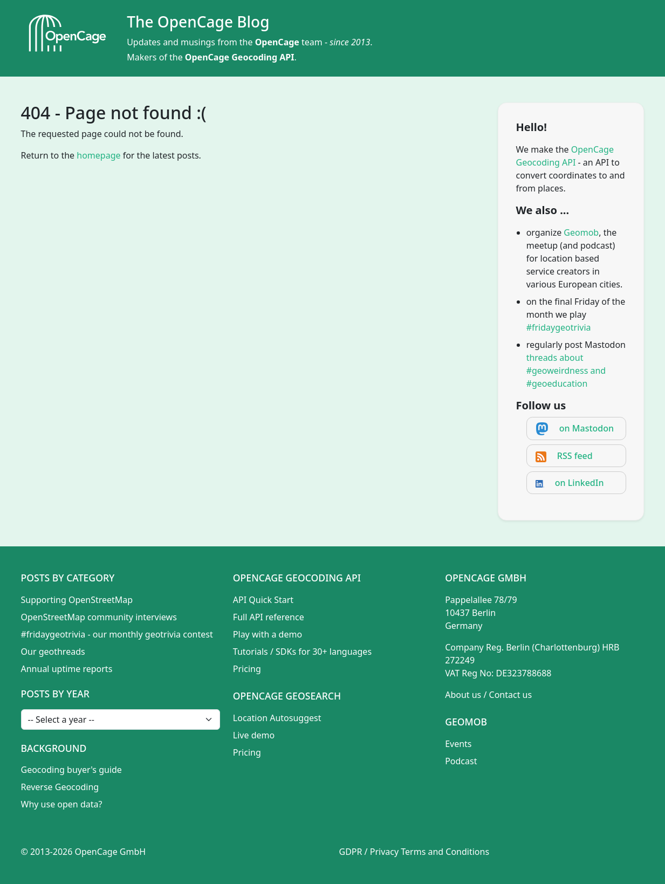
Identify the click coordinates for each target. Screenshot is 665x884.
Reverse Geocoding (60, 787)
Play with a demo (267, 634)
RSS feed (575, 456)
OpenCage (277, 42)
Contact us (510, 695)
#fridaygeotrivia (558, 327)
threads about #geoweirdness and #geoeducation (566, 370)
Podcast (461, 761)
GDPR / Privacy (369, 852)
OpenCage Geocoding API (239, 57)
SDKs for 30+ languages (324, 651)
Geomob (581, 232)
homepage (98, 155)
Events (458, 744)
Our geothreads (53, 651)
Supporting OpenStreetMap (77, 600)
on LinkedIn (579, 483)
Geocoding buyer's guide (71, 770)
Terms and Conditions (445, 852)
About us (463, 695)
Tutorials (250, 651)
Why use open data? (61, 804)
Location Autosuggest (277, 718)
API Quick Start (263, 600)
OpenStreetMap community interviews (99, 617)
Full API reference (268, 617)
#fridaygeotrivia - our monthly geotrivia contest (117, 634)
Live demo (254, 735)
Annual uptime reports (67, 669)
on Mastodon (586, 428)
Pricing (247, 669)
